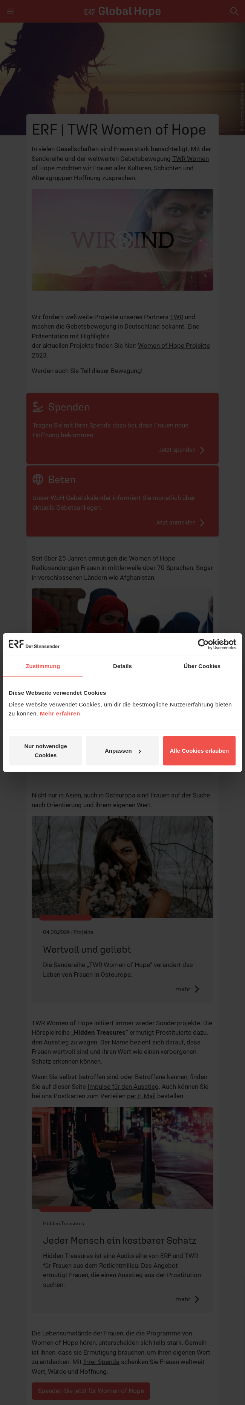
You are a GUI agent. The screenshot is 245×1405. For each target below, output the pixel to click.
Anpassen (123, 750)
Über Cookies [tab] (202, 665)
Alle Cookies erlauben (199, 750)
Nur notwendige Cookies (45, 750)
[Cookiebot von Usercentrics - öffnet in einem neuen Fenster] (203, 644)
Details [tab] (122, 665)
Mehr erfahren (60, 713)
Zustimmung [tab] (43, 665)
